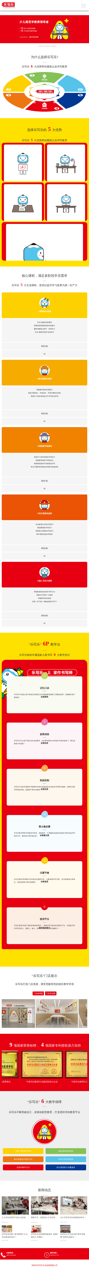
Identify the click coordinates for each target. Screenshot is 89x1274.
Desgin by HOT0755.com (44, 1270)
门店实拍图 (50, 993)
